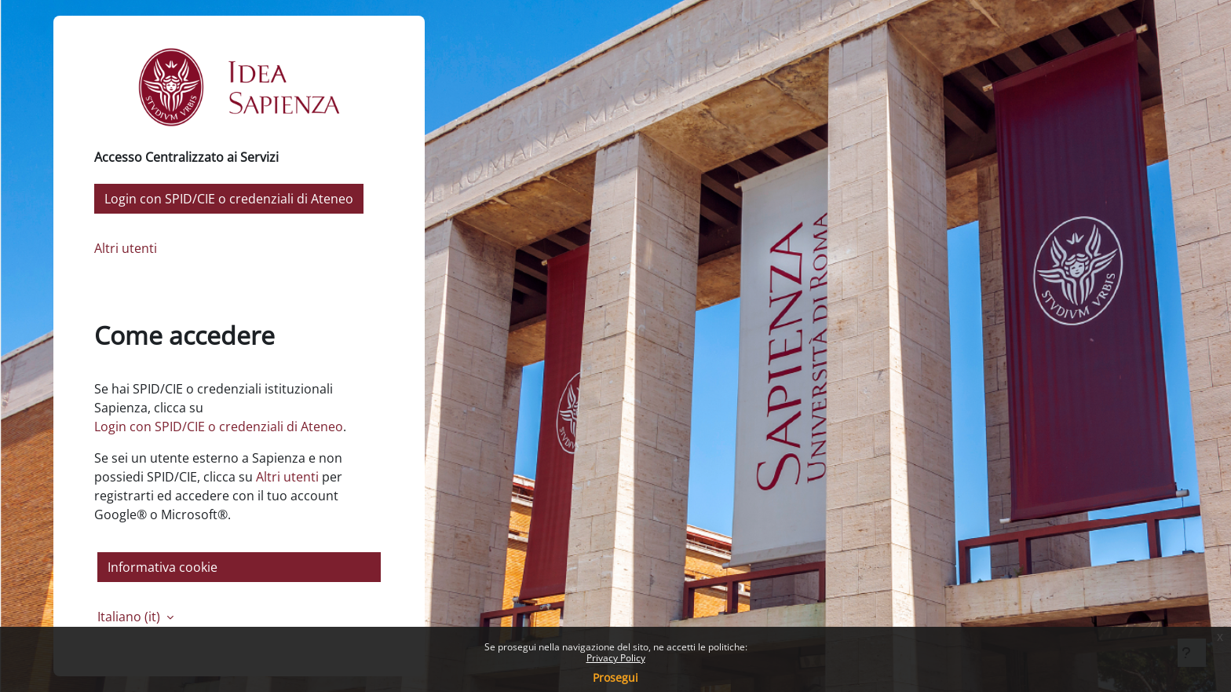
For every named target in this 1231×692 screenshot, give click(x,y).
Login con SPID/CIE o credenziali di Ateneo (228, 198)
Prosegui (615, 677)
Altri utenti (125, 248)
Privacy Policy (615, 658)
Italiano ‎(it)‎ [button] (130, 616)
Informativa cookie (162, 567)
